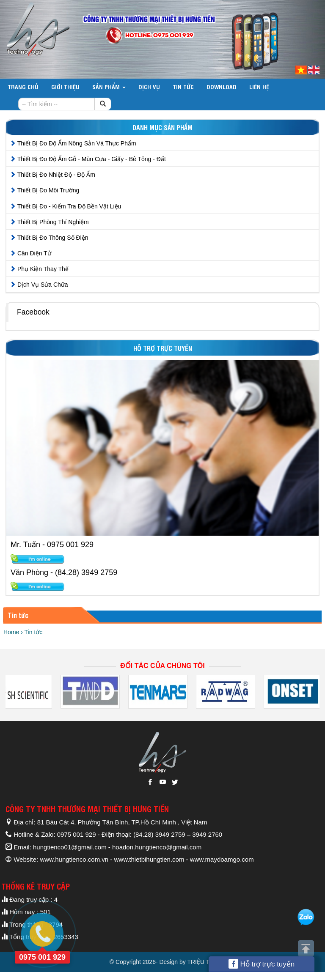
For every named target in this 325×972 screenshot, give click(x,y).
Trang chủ (23, 86)
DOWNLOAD (222, 86)
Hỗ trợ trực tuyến (262, 964)
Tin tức (183, 86)
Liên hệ (259, 86)
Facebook (33, 312)
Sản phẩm (109, 86)
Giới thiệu (65, 86)
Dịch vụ (149, 86)
